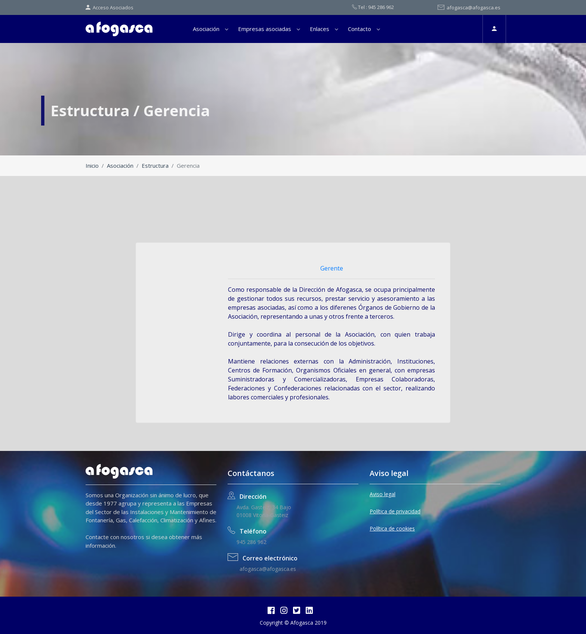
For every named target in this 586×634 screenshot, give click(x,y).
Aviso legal (382, 494)
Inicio (92, 165)
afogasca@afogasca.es (469, 7)
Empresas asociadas (264, 29)
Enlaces (319, 29)
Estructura (155, 165)
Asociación (206, 29)
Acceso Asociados (109, 7)
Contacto (359, 29)
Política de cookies (392, 528)
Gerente (331, 268)
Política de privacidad (395, 511)
